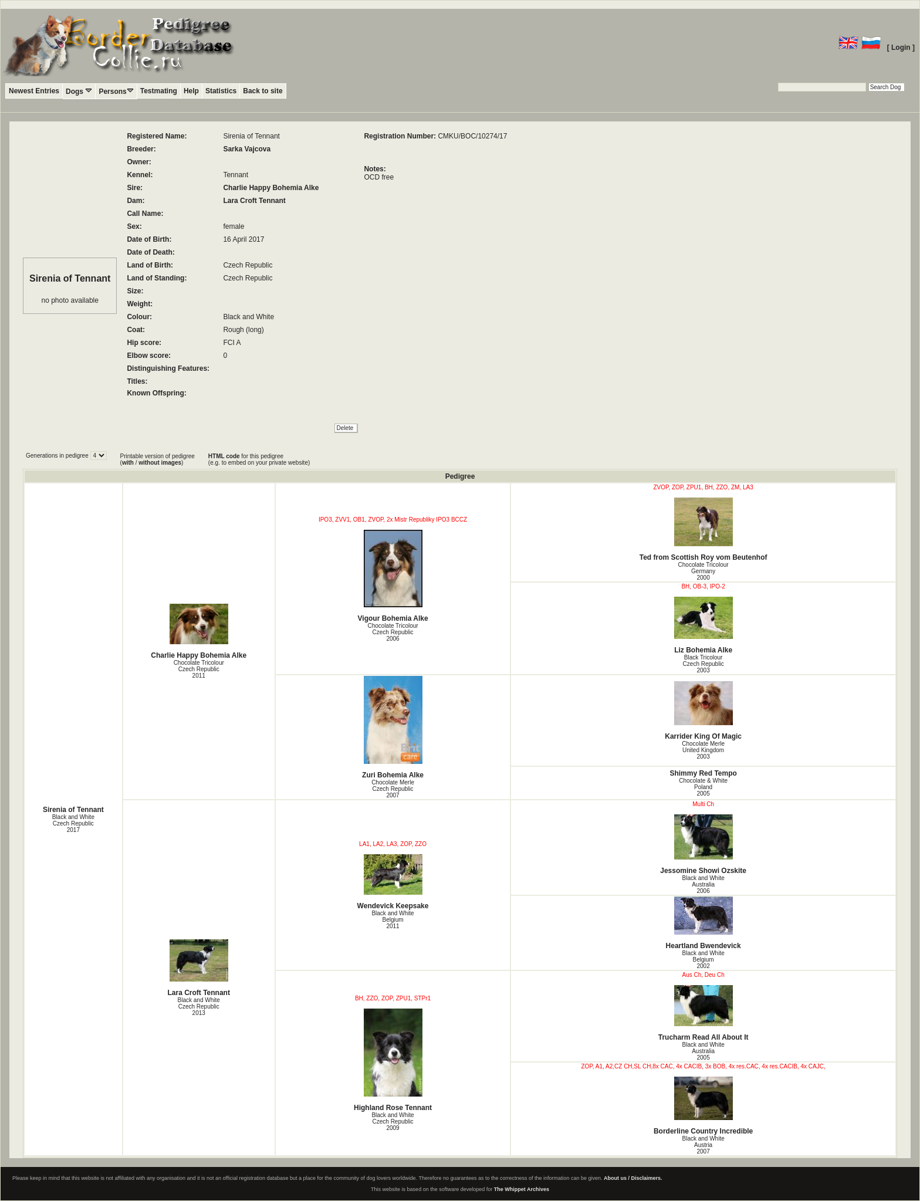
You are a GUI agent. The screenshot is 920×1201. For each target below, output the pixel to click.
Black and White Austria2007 (703, 1145)
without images (159, 462)
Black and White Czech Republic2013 (199, 1006)
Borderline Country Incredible (703, 1106)
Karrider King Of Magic (703, 710)
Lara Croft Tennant (254, 201)
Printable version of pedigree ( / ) (157, 459)
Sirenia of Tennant (73, 810)
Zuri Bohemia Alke (393, 727)
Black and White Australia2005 (703, 1051)
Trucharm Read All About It (703, 1013)
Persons (116, 91)
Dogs (79, 91)
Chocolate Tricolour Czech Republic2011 (199, 669)
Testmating (158, 91)
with (128, 462)
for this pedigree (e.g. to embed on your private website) (259, 459)
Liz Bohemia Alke (703, 625)
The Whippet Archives (521, 1189)
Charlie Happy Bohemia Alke (271, 188)
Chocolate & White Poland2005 (703, 787)
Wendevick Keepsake (393, 882)
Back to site (262, 91)
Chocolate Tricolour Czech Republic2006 (392, 632)
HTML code (224, 456)
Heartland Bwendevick (703, 923)
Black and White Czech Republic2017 (73, 823)
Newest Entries (34, 91)
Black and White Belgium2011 (392, 919)
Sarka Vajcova (246, 149)
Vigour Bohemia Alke (393, 576)
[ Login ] (901, 47)
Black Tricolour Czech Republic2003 (703, 664)
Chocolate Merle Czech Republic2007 (392, 789)
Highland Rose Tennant (393, 1060)
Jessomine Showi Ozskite (703, 844)
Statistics (220, 91)
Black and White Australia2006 (703, 884)
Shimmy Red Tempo (702, 773)
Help (191, 91)
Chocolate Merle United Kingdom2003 (703, 750)
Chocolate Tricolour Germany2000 (703, 571)
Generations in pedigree (58, 455)
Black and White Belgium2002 (703, 959)
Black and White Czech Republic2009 (392, 1121)
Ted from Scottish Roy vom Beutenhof (703, 529)
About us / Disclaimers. (633, 1178)
